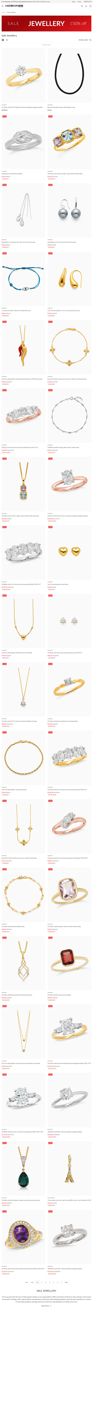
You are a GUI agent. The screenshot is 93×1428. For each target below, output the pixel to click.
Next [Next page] (66, 1282)
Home (3, 12)
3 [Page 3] (45, 1282)
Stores (79, 1)
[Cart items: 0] (90, 6)
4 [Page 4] (49, 1282)
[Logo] (14, 6)
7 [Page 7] (61, 1282)
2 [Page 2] (41, 1282)
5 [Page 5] (53, 1282)
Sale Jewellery (11, 12)
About (73, 1)
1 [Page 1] (37, 1282)
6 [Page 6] (57, 1282)
